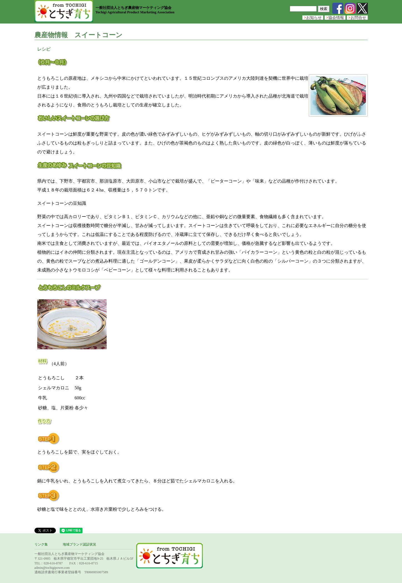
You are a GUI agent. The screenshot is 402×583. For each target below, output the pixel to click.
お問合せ (357, 18)
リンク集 (41, 544)
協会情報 (335, 18)
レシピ (44, 49)
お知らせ (313, 18)
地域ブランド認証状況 (79, 544)
